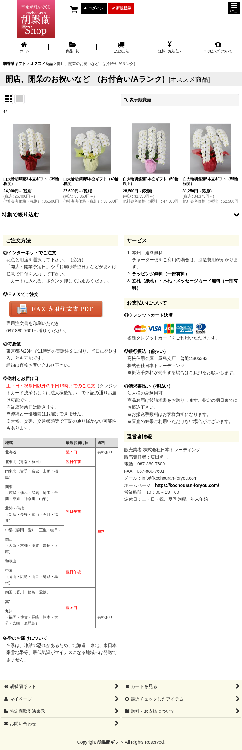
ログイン (93, 8)
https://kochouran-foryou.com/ (187, 485)
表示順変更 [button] (137, 99)
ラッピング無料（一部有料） (160, 273)
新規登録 (121, 8)
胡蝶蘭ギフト (110, 742)
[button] (234, 8)
